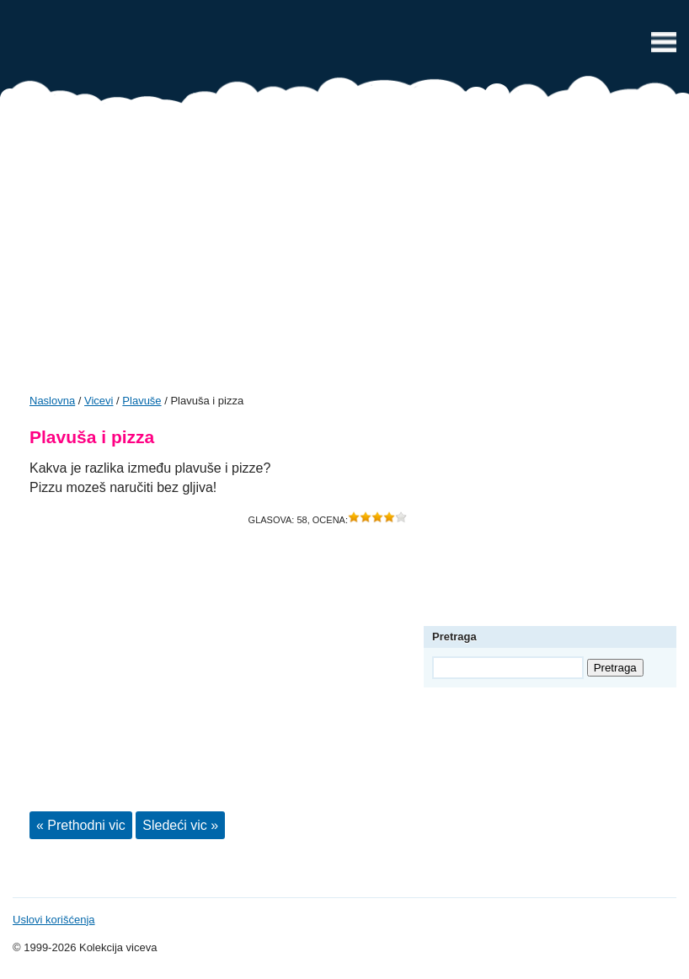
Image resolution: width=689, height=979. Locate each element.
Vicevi (344, 46)
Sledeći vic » (180, 825)
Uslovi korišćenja (54, 919)
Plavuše (141, 400)
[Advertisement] (344, 254)
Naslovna (52, 400)
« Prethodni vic (81, 825)
